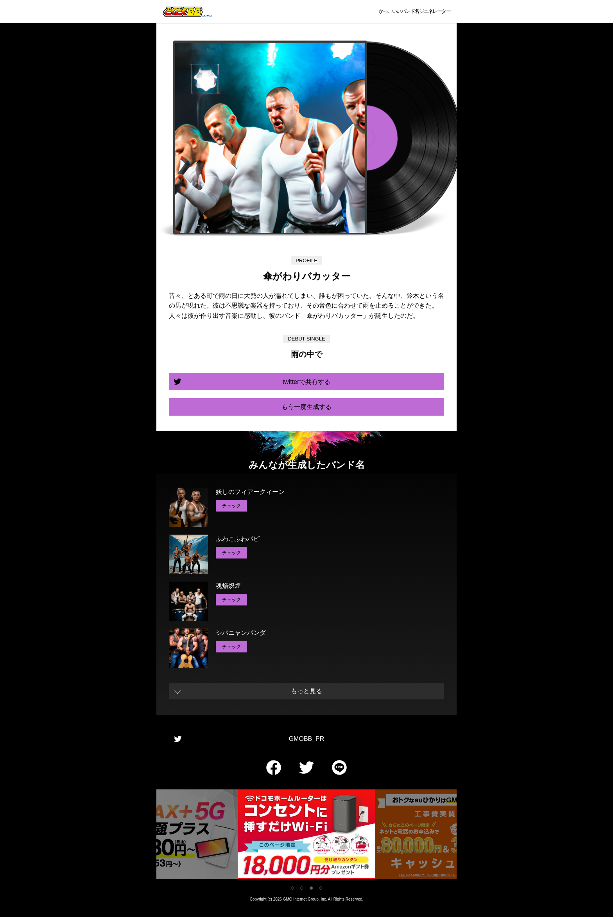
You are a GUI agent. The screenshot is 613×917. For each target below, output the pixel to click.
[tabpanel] (306, 835)
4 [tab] (320, 888)
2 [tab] (301, 888)
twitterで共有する (307, 381)
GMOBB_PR (306, 738)
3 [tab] (311, 888)
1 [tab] (292, 888)
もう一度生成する (306, 407)
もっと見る (306, 691)
